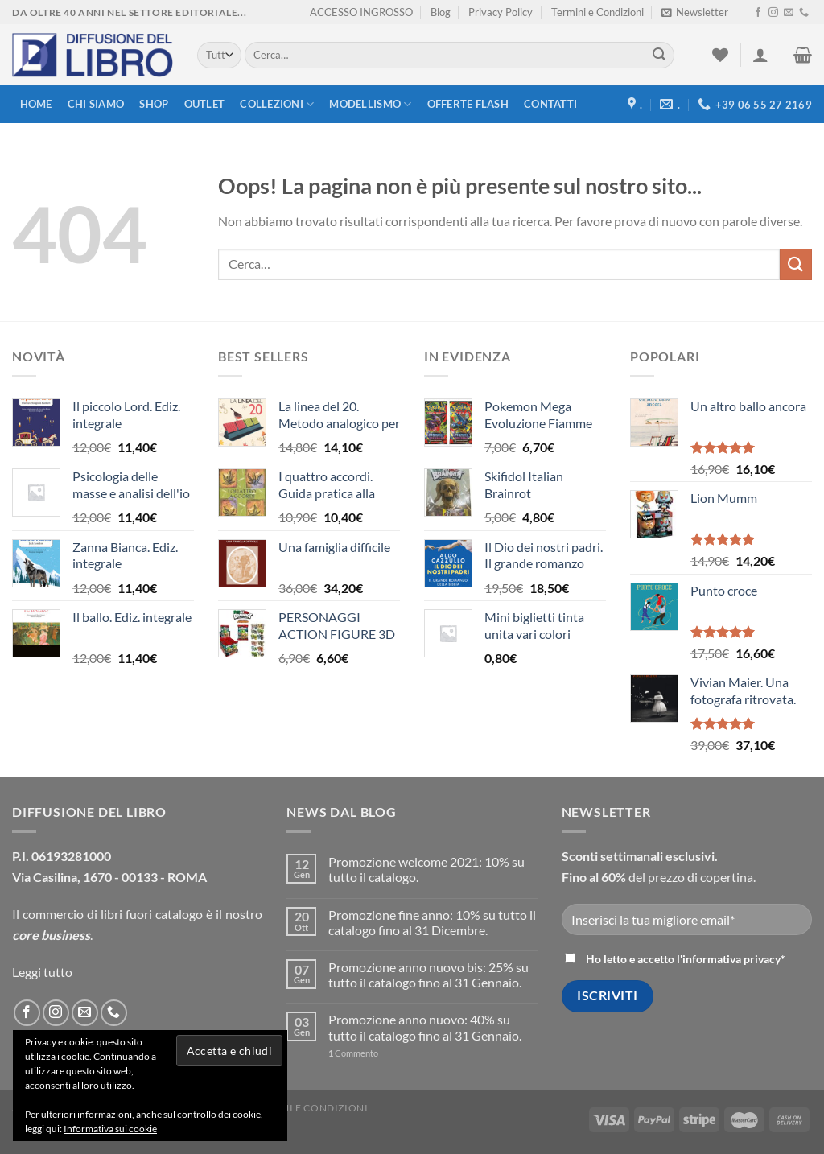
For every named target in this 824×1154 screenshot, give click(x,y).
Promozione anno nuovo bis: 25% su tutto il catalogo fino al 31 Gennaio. (428, 974)
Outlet (204, 103)
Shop (153, 103)
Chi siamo (96, 103)
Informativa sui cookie (110, 1129)
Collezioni (277, 104)
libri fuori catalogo (152, 913)
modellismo (370, 104)
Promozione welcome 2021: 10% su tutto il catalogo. (426, 869)
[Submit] (659, 55)
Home (36, 103)
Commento (353, 1053)
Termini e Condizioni (597, 12)
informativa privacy (731, 959)
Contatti (550, 103)
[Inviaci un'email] (788, 13)
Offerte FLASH (468, 103)
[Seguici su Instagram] (773, 13)
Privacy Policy (500, 12)
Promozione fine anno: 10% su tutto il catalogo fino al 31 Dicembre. (432, 922)
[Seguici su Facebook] (758, 13)
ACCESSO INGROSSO (361, 12)
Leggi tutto (42, 971)
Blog (441, 12)
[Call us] (804, 13)
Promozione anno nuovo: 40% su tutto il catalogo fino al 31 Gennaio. (424, 1027)
